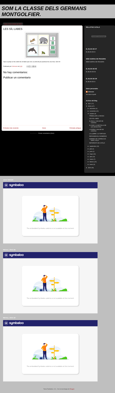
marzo (92, 159)
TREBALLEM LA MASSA (96, 116)
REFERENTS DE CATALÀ (97, 143)
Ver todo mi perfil (91, 94)
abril (91, 156)
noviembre (93, 111)
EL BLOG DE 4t (90, 52)
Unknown (91, 92)
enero (91, 164)
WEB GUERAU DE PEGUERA (95, 62)
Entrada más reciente (10, 128)
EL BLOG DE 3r (90, 81)
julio (91, 149)
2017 (89, 103)
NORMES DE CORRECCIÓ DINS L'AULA (97, 139)
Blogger (72, 389)
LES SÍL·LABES (94, 118)
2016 (89, 106)
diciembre (93, 108)
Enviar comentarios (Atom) (46, 133)
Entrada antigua (75, 128)
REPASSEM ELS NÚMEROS (98, 136)
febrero (92, 162)
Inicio (44, 128)
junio (91, 151)
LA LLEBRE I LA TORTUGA (97, 133)
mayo (91, 154)
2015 (89, 167)
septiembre (93, 146)
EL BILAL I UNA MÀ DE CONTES (96, 121)
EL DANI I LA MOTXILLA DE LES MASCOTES (97, 126)
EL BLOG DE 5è (91, 71)
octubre (92, 113)
